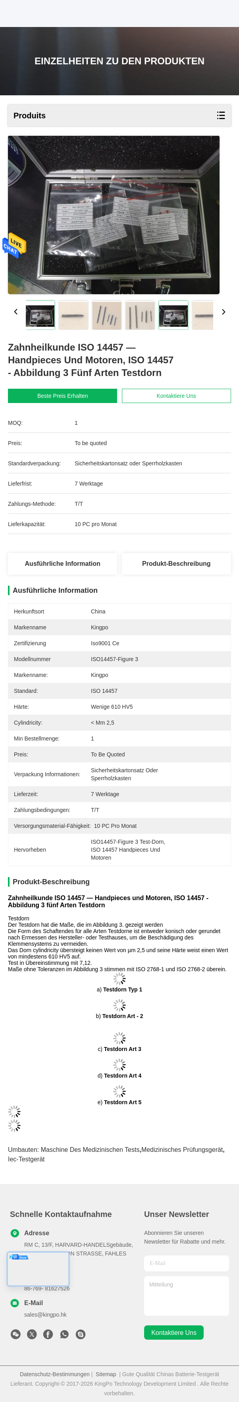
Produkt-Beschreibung (176, 563)
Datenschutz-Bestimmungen (55, 1374)
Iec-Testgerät (26, 1159)
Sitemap (106, 1374)
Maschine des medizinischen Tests (90, 1149)
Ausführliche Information (62, 563)
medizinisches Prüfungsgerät (182, 1149)
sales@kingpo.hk (45, 1314)
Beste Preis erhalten (70, 396)
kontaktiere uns (174, 1332)
